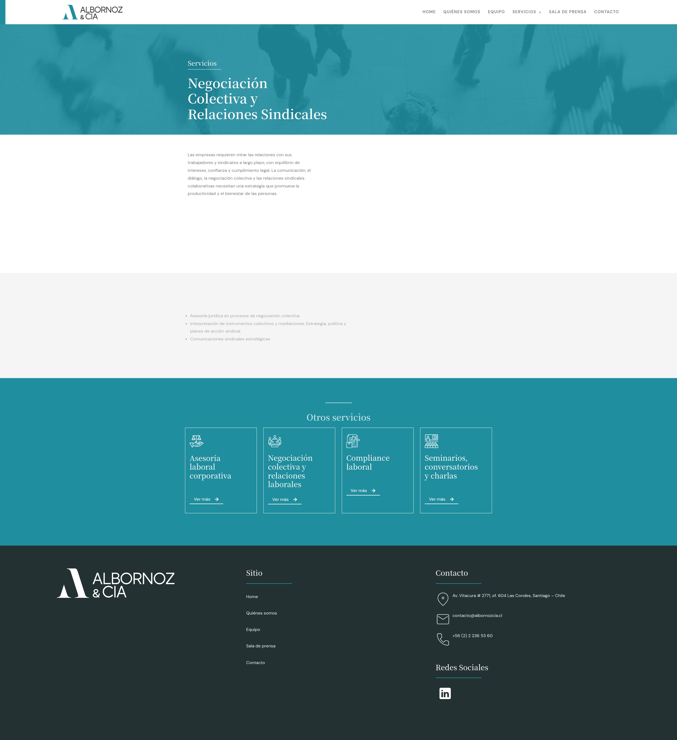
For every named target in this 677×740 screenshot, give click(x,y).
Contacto (606, 12)
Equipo (496, 12)
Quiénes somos (461, 12)
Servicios (526, 12)
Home (429, 12)
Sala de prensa (568, 12)
